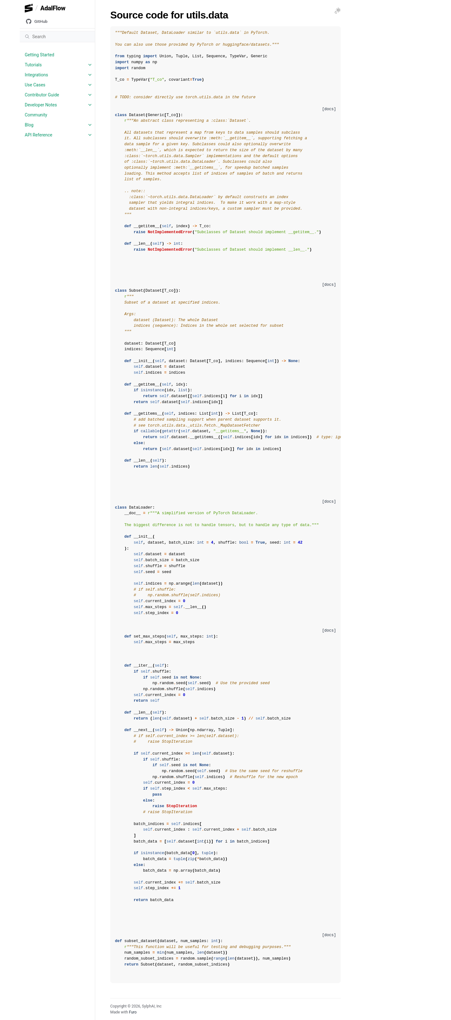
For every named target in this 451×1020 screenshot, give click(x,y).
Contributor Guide (42, 94)
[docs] (329, 109)
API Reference (38, 134)
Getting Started (39, 54)
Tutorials (33, 64)
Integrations (36, 74)
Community (36, 114)
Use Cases (35, 84)
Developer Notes (41, 104)
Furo (133, 1012)
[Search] (57, 36)
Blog (29, 124)
